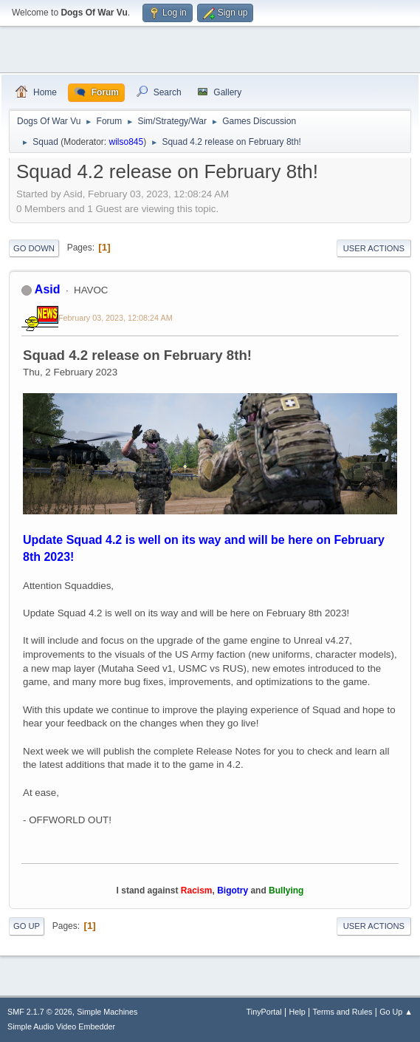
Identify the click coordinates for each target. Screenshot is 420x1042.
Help (297, 1011)
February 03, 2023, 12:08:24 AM (115, 317)
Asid (48, 289)
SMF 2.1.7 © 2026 (39, 1011)
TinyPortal (264, 1011)
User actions (373, 248)
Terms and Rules (343, 1011)
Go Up (26, 926)
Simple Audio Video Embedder (61, 1026)
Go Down (34, 248)
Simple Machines (107, 1011)
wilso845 (126, 142)
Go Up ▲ (396, 1011)
